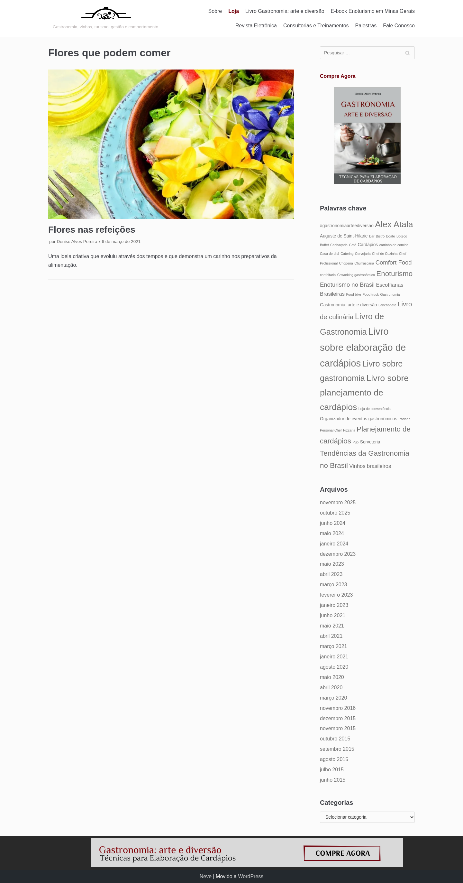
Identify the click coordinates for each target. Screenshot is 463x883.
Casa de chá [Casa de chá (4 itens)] (329, 254)
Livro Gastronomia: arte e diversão (284, 11)
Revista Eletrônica (256, 25)
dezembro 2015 (338, 718)
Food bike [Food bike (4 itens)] (353, 294)
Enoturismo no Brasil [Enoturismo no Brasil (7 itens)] (347, 284)
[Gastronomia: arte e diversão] (106, 18)
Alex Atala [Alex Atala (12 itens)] (394, 224)
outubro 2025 (335, 513)
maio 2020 (332, 677)
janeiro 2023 (334, 605)
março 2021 (333, 646)
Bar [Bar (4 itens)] (372, 236)
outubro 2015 (335, 738)
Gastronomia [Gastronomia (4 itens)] (390, 294)
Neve (206, 876)
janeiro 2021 (334, 656)
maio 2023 (332, 564)
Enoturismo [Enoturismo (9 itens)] (394, 274)
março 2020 (333, 698)
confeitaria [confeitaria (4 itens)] (328, 275)
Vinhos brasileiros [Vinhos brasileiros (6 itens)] (370, 466)
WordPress (250, 876)
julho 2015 (332, 769)
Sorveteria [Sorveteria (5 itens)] (370, 442)
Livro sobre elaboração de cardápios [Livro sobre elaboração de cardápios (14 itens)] (363, 347)
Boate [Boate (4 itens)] (390, 236)
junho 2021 (332, 615)
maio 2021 (332, 625)
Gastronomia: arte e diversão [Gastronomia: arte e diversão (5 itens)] (348, 304)
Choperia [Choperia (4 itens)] (346, 263)
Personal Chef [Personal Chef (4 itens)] (331, 430)
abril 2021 (331, 636)
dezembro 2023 (338, 554)
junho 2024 (332, 523)
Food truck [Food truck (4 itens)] (371, 294)
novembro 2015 (338, 728)
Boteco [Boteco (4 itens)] (401, 236)
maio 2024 (332, 533)
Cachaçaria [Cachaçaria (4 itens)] (339, 245)
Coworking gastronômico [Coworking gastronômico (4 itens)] (356, 275)
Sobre (215, 11)
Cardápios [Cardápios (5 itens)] (368, 244)
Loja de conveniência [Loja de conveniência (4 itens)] (375, 409)
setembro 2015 (337, 749)
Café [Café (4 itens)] (352, 245)
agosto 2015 (334, 759)
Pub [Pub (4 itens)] (355, 442)
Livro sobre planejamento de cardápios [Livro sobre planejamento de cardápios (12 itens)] (364, 392)
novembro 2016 (338, 708)
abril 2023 (331, 574)
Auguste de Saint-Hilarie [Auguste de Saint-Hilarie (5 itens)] (344, 236)
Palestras (366, 25)
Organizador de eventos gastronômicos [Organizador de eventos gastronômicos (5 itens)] (358, 418)
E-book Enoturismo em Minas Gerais (373, 11)
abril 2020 (331, 687)
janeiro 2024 (334, 543)
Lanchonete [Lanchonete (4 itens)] (387, 305)
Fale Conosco (399, 25)
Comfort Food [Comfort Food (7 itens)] (394, 262)
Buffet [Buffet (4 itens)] (324, 245)
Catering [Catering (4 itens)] (346, 254)
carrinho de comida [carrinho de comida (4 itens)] (394, 245)
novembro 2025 (338, 502)
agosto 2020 (334, 667)
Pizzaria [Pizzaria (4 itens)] (349, 430)
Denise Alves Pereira (77, 241)
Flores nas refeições (91, 230)
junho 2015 (332, 780)
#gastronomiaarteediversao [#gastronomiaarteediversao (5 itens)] (347, 225)
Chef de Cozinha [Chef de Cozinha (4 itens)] (384, 254)
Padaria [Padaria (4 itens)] (405, 419)
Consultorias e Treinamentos (316, 25)
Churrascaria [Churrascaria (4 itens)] (364, 263)
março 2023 (333, 584)
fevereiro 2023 (336, 595)
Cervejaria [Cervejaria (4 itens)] (363, 254)
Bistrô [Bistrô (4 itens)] (380, 236)
